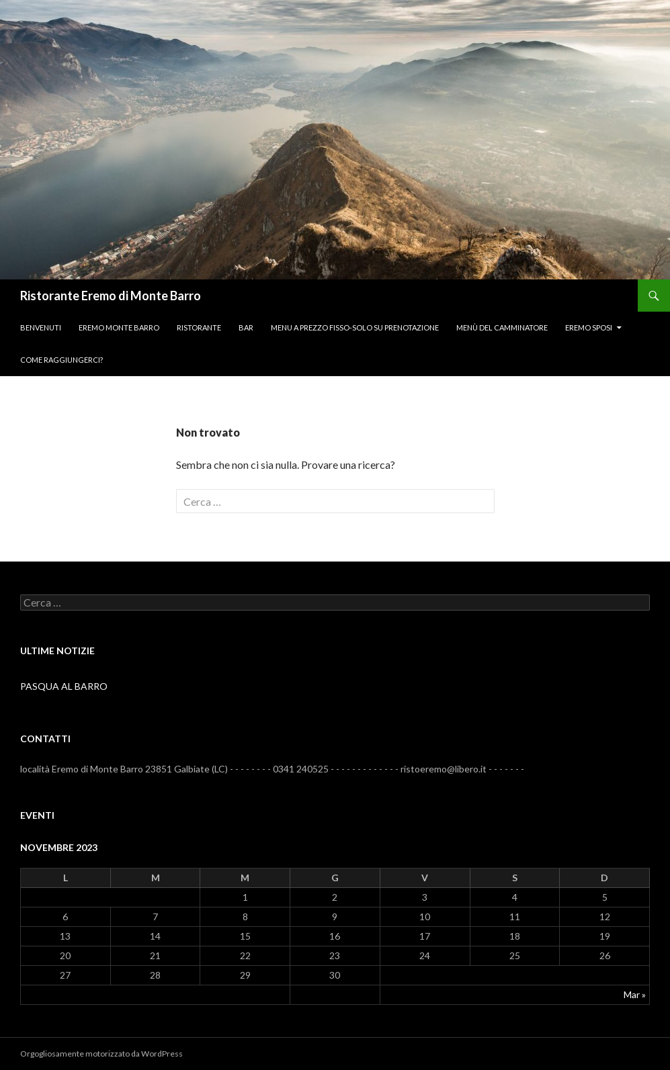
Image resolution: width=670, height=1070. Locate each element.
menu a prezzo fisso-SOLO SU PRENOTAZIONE (355, 327)
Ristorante (199, 327)
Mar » (635, 994)
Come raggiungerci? (61, 359)
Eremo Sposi (588, 327)
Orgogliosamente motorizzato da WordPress (101, 1054)
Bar (246, 327)
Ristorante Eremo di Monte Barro (110, 295)
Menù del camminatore (502, 327)
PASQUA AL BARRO (64, 686)
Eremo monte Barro (119, 327)
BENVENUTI (40, 327)
